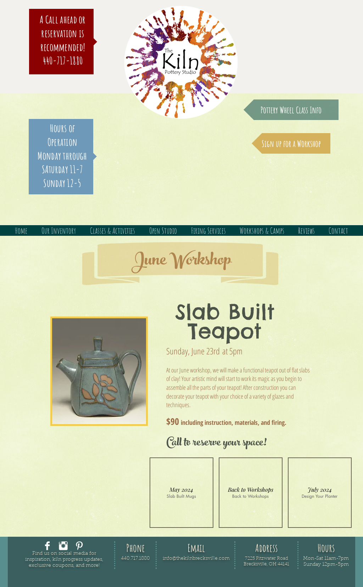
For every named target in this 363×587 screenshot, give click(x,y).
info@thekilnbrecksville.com (196, 558)
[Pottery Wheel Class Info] (291, 109)
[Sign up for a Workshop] (291, 143)
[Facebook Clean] (47, 545)
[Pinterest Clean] (79, 545)
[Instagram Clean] (63, 545)
